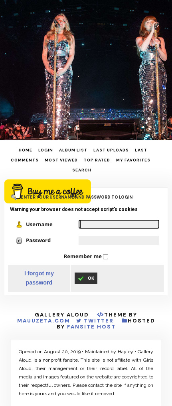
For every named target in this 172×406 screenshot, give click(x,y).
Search (81, 170)
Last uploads (111, 150)
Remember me (83, 256)
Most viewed (61, 160)
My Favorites (133, 160)
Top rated (97, 160)
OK (86, 278)
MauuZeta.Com (43, 320)
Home (25, 150)
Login (45, 150)
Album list (73, 150)
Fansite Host (91, 326)
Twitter (99, 320)
